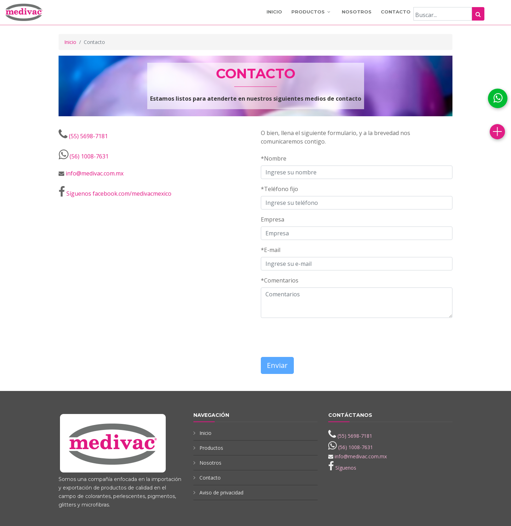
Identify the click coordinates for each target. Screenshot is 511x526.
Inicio (274, 12)
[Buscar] (442, 14)
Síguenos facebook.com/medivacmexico (118, 193)
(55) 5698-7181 (88, 136)
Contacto (396, 12)
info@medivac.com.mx (94, 173)
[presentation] (302, 334)
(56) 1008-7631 (89, 156)
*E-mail (270, 250)
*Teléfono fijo (279, 189)
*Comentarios (279, 280)
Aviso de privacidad (221, 492)
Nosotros (357, 12)
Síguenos (345, 467)
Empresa (272, 219)
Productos (308, 12)
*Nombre (273, 158)
